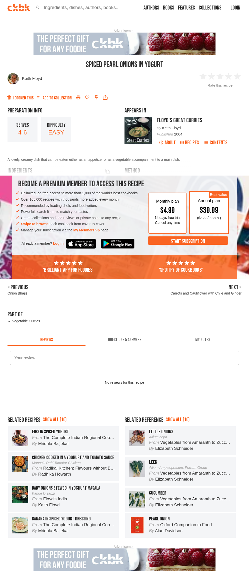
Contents (216, 142)
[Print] (78, 97)
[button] (37, 7)
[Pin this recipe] (96, 97)
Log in (58, 243)
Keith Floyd (32, 78)
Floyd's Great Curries (179, 120)
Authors (151, 8)
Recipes (189, 142)
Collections (210, 8)
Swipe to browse (34, 224)
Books (168, 8)
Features (186, 8)
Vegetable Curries (26, 321)
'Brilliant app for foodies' (68, 266)
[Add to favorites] (87, 97)
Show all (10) (54, 419)
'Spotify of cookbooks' (181, 266)
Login (235, 8)
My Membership (86, 230)
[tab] (47, 340)
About (167, 142)
